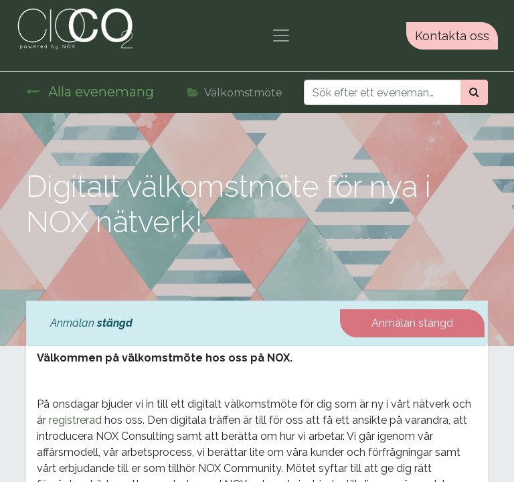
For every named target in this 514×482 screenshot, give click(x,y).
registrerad (75, 420)
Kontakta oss (452, 36)
